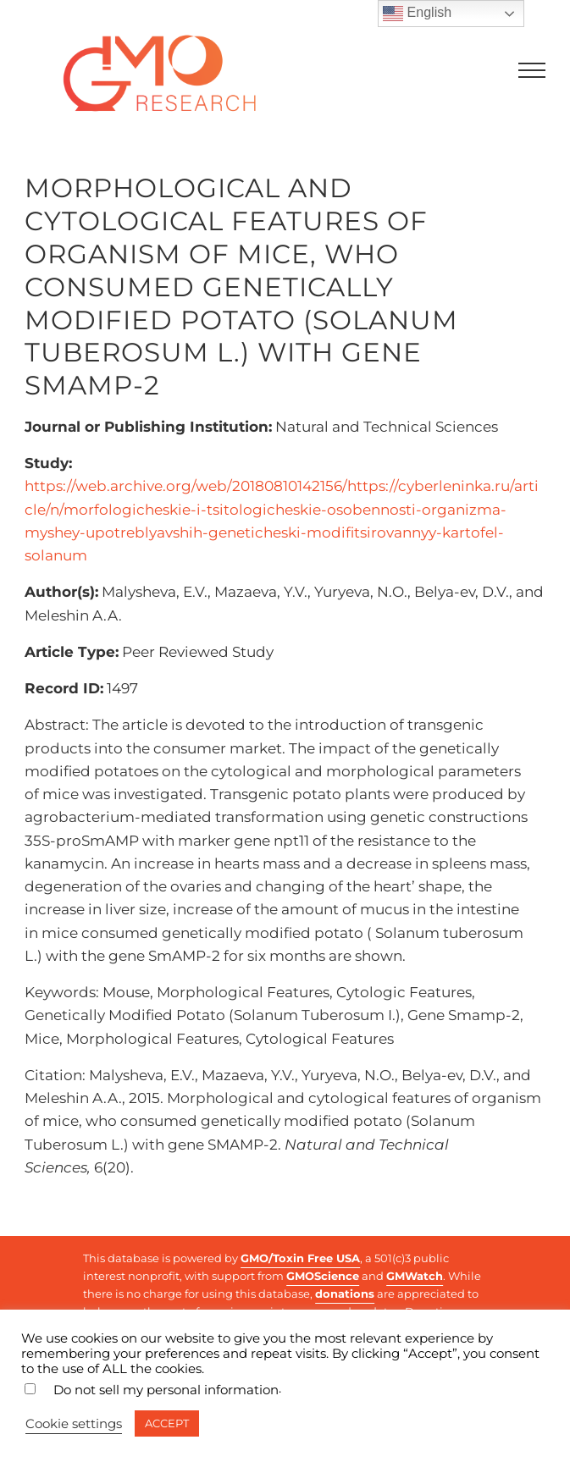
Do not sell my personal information (166, 1390)
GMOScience (322, 1276)
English (417, 13)
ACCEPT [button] (167, 1423)
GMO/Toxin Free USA (300, 1258)
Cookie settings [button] (73, 1424)
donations (344, 1293)
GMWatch (414, 1276)
